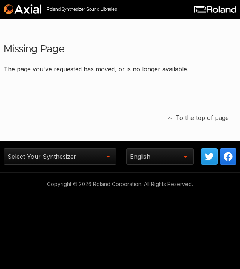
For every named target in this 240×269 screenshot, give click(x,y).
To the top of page (198, 117)
